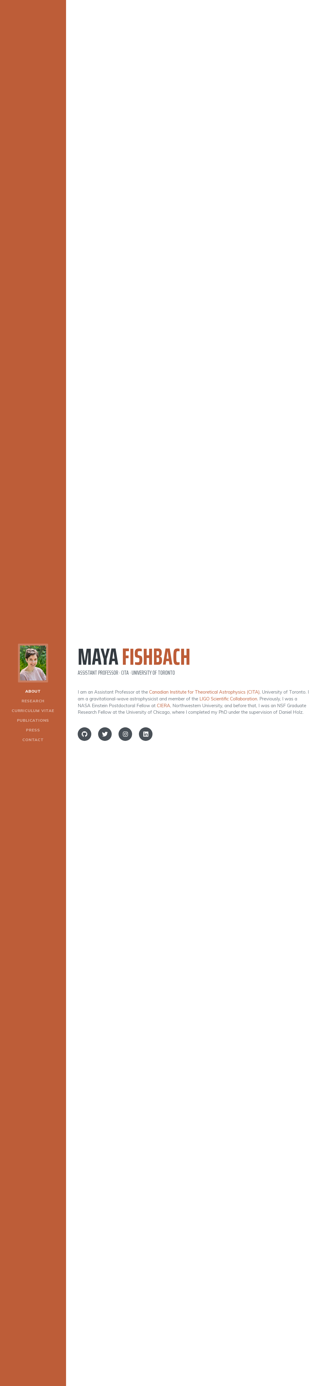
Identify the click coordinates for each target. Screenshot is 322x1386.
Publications (33, 720)
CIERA (163, 705)
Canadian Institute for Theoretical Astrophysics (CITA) (204, 692)
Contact (33, 739)
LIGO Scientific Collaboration (228, 699)
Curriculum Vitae (33, 710)
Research (33, 700)
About (33, 691)
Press (33, 730)
